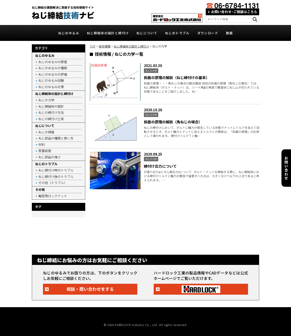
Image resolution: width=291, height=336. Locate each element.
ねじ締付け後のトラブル (55, 176)
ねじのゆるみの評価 (52, 74)
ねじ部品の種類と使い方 (55, 138)
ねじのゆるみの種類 (52, 68)
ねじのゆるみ (68, 33)
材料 (41, 144)
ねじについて (146, 33)
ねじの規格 (46, 132)
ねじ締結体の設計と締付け (108, 33)
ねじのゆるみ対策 (51, 87)
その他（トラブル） (52, 182)
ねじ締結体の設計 (51, 106)
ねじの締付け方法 (51, 112)
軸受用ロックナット (52, 196)
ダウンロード (207, 33)
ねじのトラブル (177, 33)
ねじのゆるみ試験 (51, 80)
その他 (40, 189)
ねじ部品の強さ (49, 157)
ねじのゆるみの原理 (52, 62)
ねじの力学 (46, 100)
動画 (229, 33)
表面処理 (44, 150)
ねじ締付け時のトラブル (55, 170)
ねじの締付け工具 (51, 119)
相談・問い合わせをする (90, 289)
